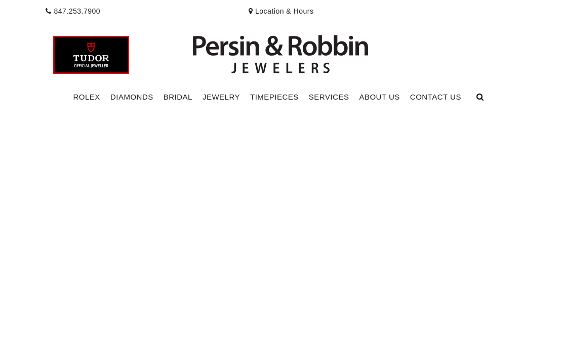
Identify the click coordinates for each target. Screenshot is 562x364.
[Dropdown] (86, 97)
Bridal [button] (178, 97)
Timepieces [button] (274, 97)
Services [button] (329, 97)
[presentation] (281, 11)
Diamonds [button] (131, 97)
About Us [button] (379, 97)
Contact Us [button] (435, 97)
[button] (281, 49)
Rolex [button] (86, 97)
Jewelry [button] (221, 97)
